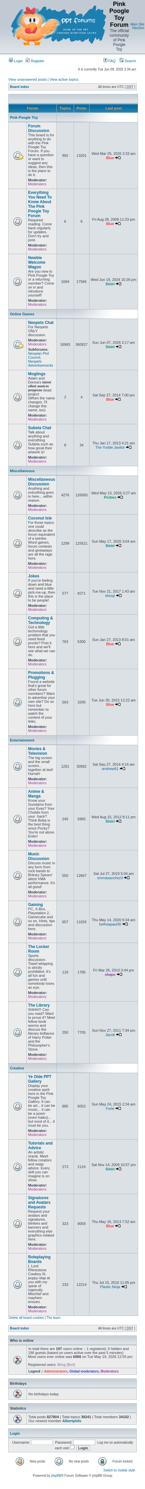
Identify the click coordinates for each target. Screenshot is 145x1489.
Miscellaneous (22, 471)
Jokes (33, 576)
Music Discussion (38, 856)
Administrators (55, 1371)
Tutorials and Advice (40, 1145)
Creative (17, 1068)
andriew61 (110, 769)
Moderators (37, 184)
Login (16, 61)
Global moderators (84, 1371)
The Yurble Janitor (110, 447)
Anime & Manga (36, 793)
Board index (19, 87)
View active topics (64, 79)
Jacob (110, 1035)
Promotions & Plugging (41, 675)
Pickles (110, 497)
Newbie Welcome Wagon (36, 262)
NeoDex (138, 28)
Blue (110, 158)
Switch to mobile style (119, 1470)
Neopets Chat (41, 322)
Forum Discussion (38, 128)
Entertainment (22, 740)
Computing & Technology (40, 620)
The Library (39, 1005)
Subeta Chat (39, 428)
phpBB (56, 1475)
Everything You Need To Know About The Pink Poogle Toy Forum (40, 204)
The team (53, 1318)
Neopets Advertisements (40, 363)
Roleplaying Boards (39, 1259)
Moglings (37, 374)
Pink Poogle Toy (24, 117)
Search (128, 61)
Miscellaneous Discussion (41, 481)
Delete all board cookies (26, 1318)
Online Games (22, 314)
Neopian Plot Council (38, 355)
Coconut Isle (40, 518)
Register (35, 61)
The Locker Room (38, 949)
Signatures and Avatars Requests (39, 1202)
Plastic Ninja (110, 1287)
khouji (110, 596)
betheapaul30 (110, 924)
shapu (110, 974)
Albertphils (71, 1421)
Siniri (110, 284)
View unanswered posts (27, 79)
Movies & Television (37, 751)
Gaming (35, 904)
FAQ (109, 61)
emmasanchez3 (110, 878)
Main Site (137, 24)
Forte (110, 1108)
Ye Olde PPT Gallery (40, 1079)
